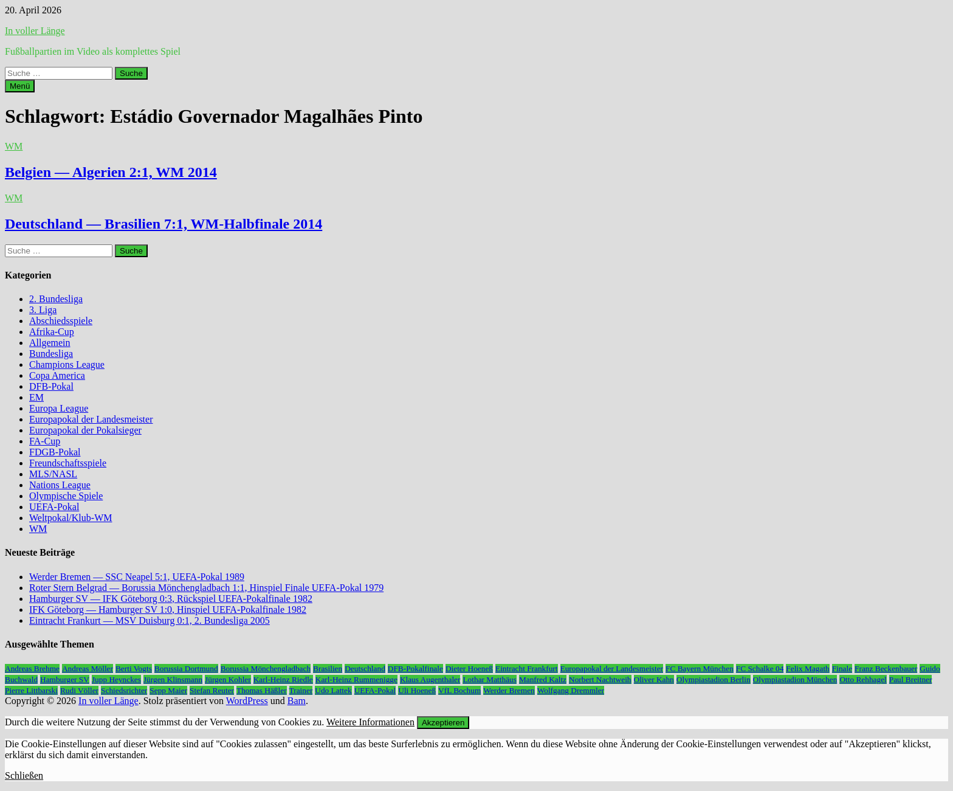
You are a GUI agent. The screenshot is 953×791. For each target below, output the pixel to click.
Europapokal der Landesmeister (91, 419)
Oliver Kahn (654, 679)
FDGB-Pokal (54, 452)
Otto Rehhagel (862, 679)
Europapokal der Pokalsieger (85, 430)
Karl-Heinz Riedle (283, 679)
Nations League (60, 485)
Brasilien (327, 668)
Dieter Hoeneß (469, 668)
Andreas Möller (87, 668)
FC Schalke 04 (760, 668)
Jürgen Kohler (228, 679)
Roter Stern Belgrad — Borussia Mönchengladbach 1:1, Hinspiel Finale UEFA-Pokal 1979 (206, 587)
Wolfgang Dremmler (570, 690)
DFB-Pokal (51, 386)
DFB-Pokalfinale (415, 668)
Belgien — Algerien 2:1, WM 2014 (111, 172)
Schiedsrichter (124, 690)
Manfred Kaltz (542, 679)
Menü (20, 86)
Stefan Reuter (212, 690)
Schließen (24, 775)
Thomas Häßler (261, 690)
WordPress (247, 701)
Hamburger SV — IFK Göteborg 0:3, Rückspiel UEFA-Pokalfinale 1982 (170, 598)
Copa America (57, 375)
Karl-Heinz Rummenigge (356, 679)
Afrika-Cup (51, 331)
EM (36, 397)
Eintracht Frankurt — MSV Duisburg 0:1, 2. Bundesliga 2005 (149, 620)
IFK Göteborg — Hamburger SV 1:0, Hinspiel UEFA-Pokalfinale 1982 (167, 609)
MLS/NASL (53, 474)
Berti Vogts (133, 668)
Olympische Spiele (66, 496)
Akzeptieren (443, 722)
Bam (296, 701)
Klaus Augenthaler (430, 679)
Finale (842, 668)
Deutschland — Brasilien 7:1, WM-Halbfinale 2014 (163, 224)
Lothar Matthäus (489, 679)
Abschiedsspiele (60, 321)
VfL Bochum (459, 690)
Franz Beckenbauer (886, 668)
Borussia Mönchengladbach (266, 668)
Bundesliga (51, 353)
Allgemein (50, 342)
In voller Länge (35, 31)
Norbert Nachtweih (600, 679)
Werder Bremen (508, 690)
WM (13, 146)
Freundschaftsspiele (67, 463)
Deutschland (365, 668)
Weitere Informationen (370, 722)
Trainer (301, 690)
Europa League (58, 408)
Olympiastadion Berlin (713, 679)
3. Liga (43, 310)
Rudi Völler (79, 690)
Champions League (67, 364)
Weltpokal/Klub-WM (70, 518)
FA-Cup (44, 441)
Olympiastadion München (795, 679)
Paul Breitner (910, 679)
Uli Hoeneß (417, 690)
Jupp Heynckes (116, 679)
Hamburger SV (64, 679)
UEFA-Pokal (54, 507)
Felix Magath (807, 668)
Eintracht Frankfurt (526, 668)
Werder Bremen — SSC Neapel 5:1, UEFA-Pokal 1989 (136, 577)
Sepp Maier (168, 690)
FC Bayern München (700, 668)
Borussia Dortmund (186, 668)
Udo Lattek (333, 690)
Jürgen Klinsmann (172, 679)
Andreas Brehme (32, 668)
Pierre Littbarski (31, 690)
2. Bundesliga (56, 299)
